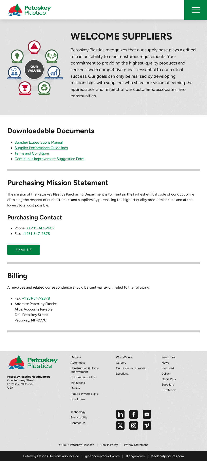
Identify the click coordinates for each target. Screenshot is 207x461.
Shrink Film (78, 399)
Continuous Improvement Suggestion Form (49, 159)
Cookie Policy (109, 445)
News (165, 362)
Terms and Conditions (32, 153)
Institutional (78, 383)
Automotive (78, 362)
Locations (122, 373)
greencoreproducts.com (102, 456)
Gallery (166, 373)
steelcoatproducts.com (167, 456)
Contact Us (78, 423)
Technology (78, 412)
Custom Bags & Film (83, 377)
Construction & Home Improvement (85, 370)
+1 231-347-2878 (36, 233)
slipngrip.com (135, 456)
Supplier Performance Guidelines (41, 148)
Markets (76, 357)
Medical (75, 388)
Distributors (169, 390)
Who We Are (124, 357)
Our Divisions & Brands (130, 368)
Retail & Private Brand (84, 393)
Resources (168, 357)
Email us (24, 250)
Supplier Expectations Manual (39, 142)
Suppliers (168, 384)
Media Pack (169, 379)
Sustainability (79, 417)
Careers (121, 362)
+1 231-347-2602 (40, 228)
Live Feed (168, 368)
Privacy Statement (136, 445)
